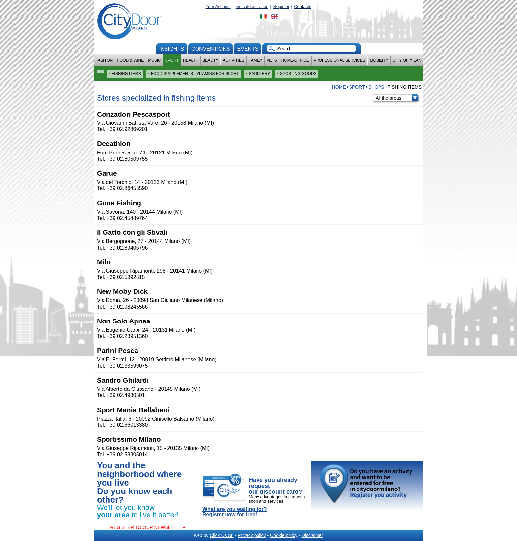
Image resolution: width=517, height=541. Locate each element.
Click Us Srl (221, 535)
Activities (233, 60)
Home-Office (295, 60)
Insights (171, 48)
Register (281, 6)
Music (154, 60)
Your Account (218, 6)
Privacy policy (252, 535)
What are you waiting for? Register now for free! (234, 512)
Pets (271, 60)
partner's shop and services (277, 499)
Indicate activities (252, 6)
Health (190, 60)
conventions (210, 48)
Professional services (339, 60)
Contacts (302, 6)
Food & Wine (130, 60)
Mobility (379, 60)
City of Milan (407, 60)
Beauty (210, 60)
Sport (172, 60)
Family (255, 60)
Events (247, 48)
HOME (339, 87)
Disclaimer (312, 535)
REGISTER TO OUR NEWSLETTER (148, 527)
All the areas (397, 98)
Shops (376, 87)
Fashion (104, 60)
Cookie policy (283, 535)
